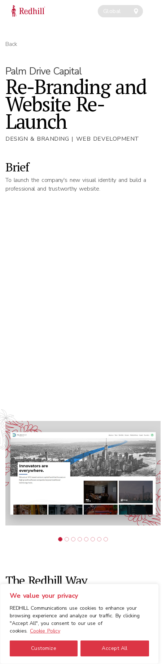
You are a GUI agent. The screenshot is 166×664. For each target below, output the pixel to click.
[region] (79, 624)
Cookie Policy (45, 630)
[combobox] (120, 11)
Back (11, 44)
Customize (43, 648)
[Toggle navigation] (156, 6)
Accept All (115, 648)
